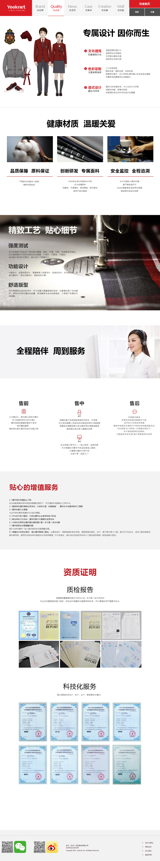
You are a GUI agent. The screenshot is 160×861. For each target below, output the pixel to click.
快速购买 (144, 3)
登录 (137, 12)
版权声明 (148, 855)
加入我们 (148, 851)
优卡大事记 (149, 843)
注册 (152, 12)
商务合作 (148, 847)
